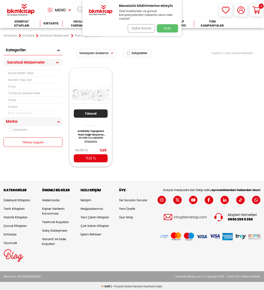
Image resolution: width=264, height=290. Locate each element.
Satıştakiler (137, 53)
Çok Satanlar (245, 23)
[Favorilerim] (225, 10)
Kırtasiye (51, 23)
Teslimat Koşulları (55, 221)
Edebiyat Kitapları (21, 23)
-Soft (106, 285)
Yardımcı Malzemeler (24, 93)
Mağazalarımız (92, 208)
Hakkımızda (51, 199)
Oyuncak (10, 242)
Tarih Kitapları (14, 208)
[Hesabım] (240, 10)
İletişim (86, 199)
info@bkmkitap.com (190, 216)
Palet (12, 100)
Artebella (17, 129)
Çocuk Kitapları (15, 225)
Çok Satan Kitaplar (95, 225)
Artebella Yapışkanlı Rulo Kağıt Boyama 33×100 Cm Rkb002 (90, 131)
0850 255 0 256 (240, 218)
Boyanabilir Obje (21, 73)
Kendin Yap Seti (20, 80)
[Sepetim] (256, 10)
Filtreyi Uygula (33, 142)
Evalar (13, 106)
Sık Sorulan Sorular (133, 199)
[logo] (21, 10)
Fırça (12, 86)
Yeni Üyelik (127, 208)
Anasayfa (10, 35)
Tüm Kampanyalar (212, 23)
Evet (167, 28)
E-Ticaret (117, 285)
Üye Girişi (126, 216)
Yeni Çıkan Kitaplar (95, 216)
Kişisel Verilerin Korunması (53, 210)
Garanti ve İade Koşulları (54, 240)
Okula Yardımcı (78, 23)
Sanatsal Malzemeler (55, 35)
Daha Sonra (140, 28)
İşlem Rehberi (91, 233)
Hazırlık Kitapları (16, 216)
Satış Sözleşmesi (54, 229)
